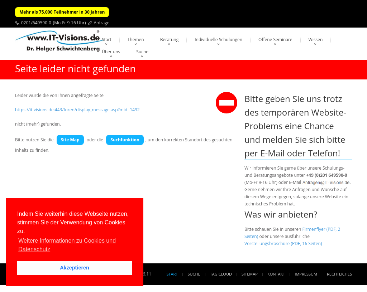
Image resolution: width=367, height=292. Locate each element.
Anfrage (102, 23)
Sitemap (250, 274)
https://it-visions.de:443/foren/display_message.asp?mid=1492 (77, 110)
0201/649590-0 (36, 23)
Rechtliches (339, 274)
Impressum (306, 274)
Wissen (316, 39)
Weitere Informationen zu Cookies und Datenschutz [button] (67, 245)
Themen (136, 39)
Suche (142, 52)
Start (106, 39)
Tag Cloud (221, 274)
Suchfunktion (124, 140)
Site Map (70, 140)
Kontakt (276, 274)
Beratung (169, 39)
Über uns (111, 52)
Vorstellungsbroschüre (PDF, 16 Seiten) (283, 243)
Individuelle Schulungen (218, 39)
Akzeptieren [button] (74, 268)
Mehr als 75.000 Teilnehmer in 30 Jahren (62, 12)
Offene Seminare (275, 39)
